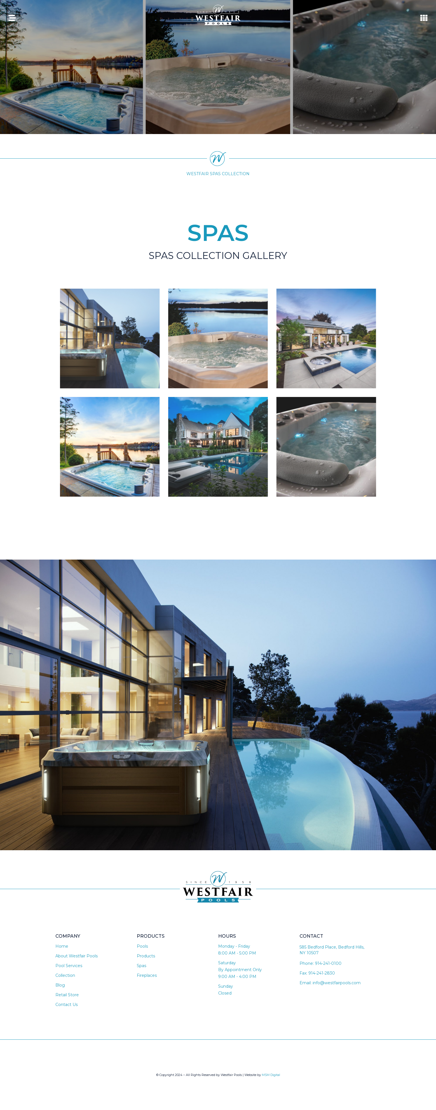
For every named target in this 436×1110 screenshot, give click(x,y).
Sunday (225, 986)
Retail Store (67, 994)
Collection (65, 975)
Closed (225, 993)
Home (61, 946)
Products (146, 956)
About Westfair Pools (76, 956)
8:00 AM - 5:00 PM (237, 953)
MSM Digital (271, 1075)
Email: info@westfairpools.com (330, 982)
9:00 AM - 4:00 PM (237, 976)
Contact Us (66, 1004)
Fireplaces (147, 975)
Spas (141, 965)
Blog (60, 985)
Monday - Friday (234, 946)
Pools (142, 946)
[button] (218, 277)
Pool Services (68, 965)
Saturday (227, 962)
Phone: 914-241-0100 (320, 963)
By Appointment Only (240, 969)
